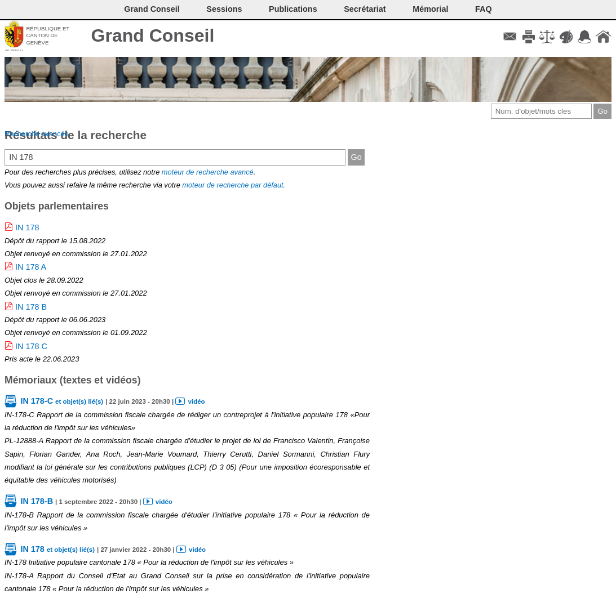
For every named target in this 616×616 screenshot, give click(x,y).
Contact (510, 36)
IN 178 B (31, 306)
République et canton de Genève (47, 35)
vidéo (196, 401)
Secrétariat (364, 9)
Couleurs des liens (566, 36)
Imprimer (528, 36)
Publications (293, 9)
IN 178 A (30, 266)
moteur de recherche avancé (208, 172)
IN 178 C (31, 346)
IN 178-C (61, 400)
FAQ (483, 9)
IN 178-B (36, 501)
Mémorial (430, 9)
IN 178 (27, 227)
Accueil (603, 36)
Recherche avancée (37, 134)
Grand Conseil (153, 35)
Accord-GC (585, 36)
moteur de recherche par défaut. (233, 185)
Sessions (224, 9)
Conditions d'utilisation (547, 36)
